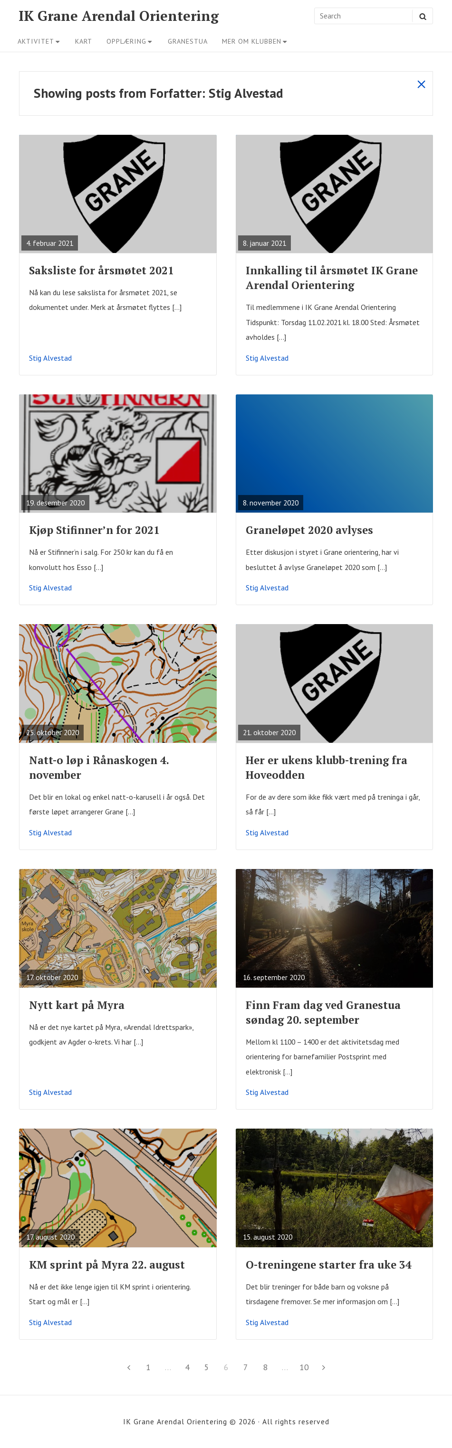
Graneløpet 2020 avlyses (309, 530)
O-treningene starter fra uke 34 (329, 1264)
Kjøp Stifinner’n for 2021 (94, 530)
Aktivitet (39, 41)
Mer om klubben (255, 41)
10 (306, 1366)
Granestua (188, 41)
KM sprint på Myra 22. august (107, 1264)
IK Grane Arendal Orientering (119, 16)
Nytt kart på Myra (77, 1005)
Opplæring (129, 41)
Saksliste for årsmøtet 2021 (101, 270)
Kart (83, 41)
